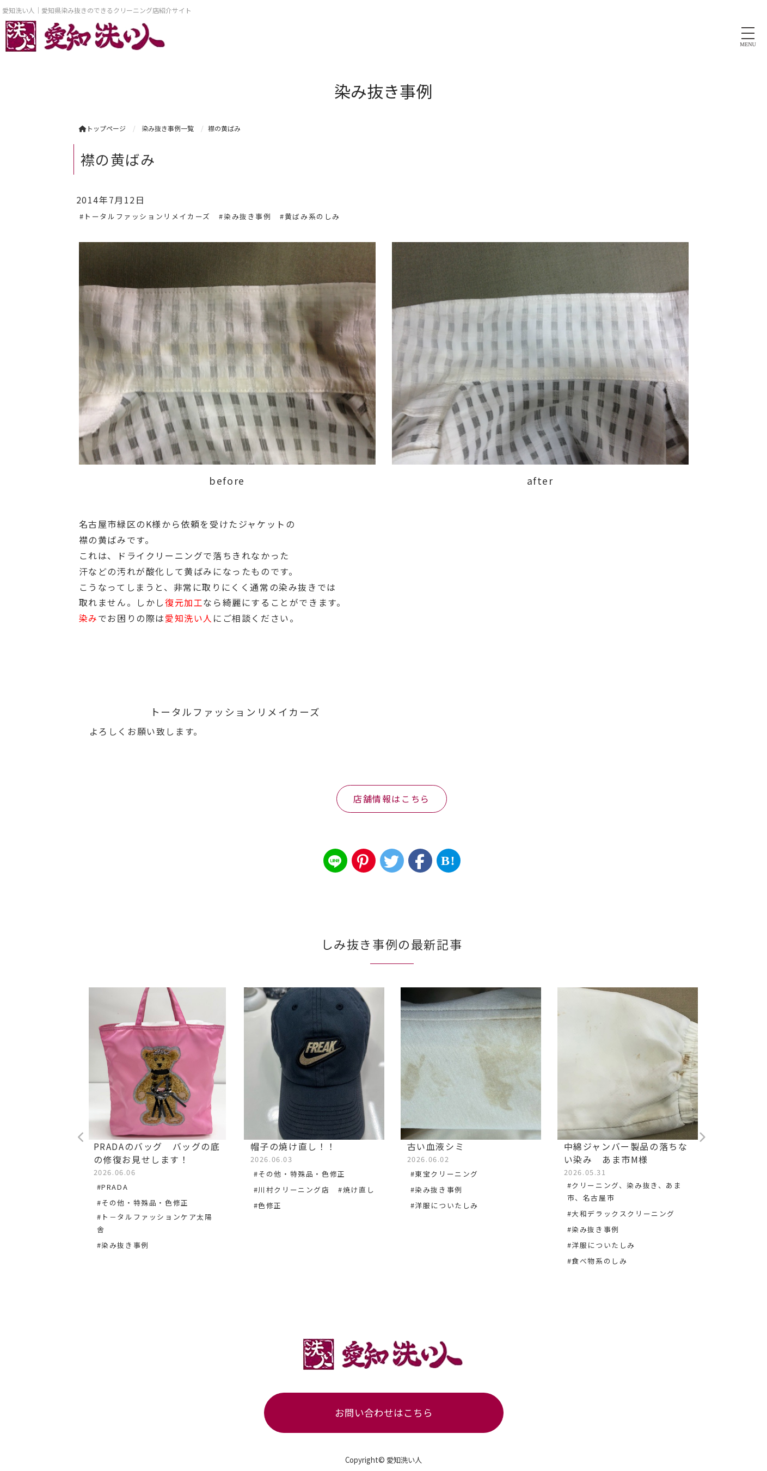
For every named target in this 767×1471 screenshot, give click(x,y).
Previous (81, 1137)
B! (448, 861)
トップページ (102, 128)
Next (702, 1137)
